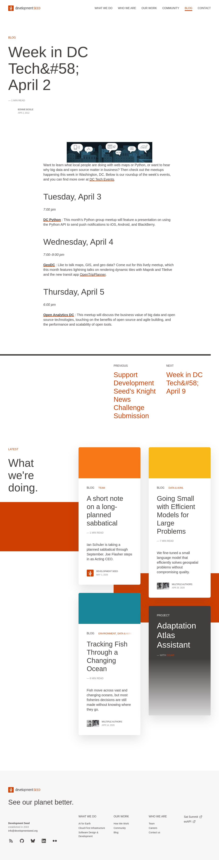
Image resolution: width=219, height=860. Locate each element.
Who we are (127, 8)
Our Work (121, 816)
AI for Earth (85, 823)
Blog (188, 8)
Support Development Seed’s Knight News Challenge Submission (135, 395)
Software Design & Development (88, 834)
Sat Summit (193, 816)
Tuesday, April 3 (72, 196)
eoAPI (190, 821)
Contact (204, 8)
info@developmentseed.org (22, 830)
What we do (103, 8)
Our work (149, 8)
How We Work (121, 823)
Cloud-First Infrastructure (92, 828)
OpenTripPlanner (93, 274)
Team (151, 823)
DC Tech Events (101, 179)
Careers (153, 828)
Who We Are (158, 816)
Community (170, 8)
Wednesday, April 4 (78, 241)
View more (109, 664)
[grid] (145, 595)
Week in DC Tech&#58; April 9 (184, 383)
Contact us (154, 832)
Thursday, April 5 (73, 291)
